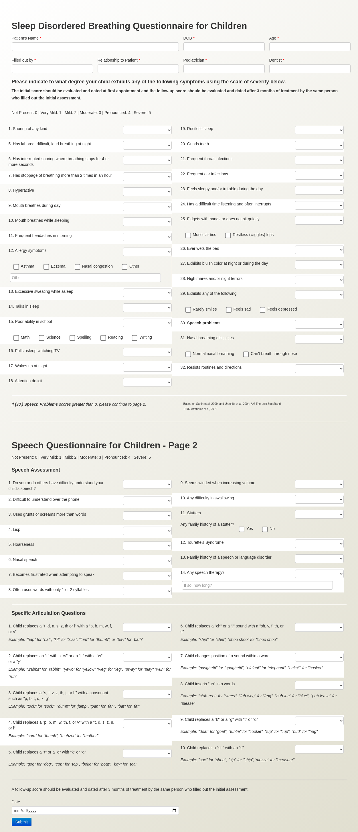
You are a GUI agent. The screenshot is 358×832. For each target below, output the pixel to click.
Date (16, 802)
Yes (246, 528)
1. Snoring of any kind (28, 128)
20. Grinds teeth (195, 144)
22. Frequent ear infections (204, 174)
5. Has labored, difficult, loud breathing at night (50, 144)
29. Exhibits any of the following (209, 293)
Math (22, 337)
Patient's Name (26, 38)
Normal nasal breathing (210, 353)
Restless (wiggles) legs (250, 235)
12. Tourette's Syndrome (202, 542)
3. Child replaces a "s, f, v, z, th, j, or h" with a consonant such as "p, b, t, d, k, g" (58, 695)
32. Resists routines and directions (211, 367)
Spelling (80, 337)
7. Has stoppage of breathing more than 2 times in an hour (60, 175)
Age (274, 38)
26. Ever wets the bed (200, 248)
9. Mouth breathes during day (35, 205)
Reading (112, 337)
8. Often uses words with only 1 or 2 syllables (49, 589)
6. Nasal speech (23, 559)
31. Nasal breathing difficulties (207, 337)
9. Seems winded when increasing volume (218, 482)
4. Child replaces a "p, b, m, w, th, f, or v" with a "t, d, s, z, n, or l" (61, 725)
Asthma (24, 266)
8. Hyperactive (21, 190)
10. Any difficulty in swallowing (207, 498)
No (269, 528)
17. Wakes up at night (28, 366)
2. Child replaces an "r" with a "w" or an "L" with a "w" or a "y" (55, 659)
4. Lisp (14, 529)
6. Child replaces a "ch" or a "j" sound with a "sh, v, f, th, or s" (232, 629)
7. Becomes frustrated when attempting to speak (51, 574)
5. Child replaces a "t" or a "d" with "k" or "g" (47, 752)
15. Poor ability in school (30, 321)
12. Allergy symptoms (28, 250)
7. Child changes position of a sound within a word (225, 656)
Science (50, 337)
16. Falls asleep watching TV (34, 350)
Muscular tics (201, 235)
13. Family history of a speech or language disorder (226, 557)
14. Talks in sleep (24, 306)
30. (201, 323)
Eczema (55, 266)
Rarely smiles (201, 309)
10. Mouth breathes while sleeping (39, 220)
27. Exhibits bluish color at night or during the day (224, 263)
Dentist (276, 60)
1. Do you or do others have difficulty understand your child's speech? (56, 485)
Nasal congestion (94, 266)
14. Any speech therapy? (203, 572)
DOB (189, 38)
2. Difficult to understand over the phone (44, 499)
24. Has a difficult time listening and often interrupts (226, 204)
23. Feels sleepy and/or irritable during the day (222, 189)
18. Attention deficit (25, 380)
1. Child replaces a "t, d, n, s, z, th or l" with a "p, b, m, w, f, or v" (60, 629)
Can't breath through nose (270, 353)
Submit (21, 822)
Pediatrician (195, 60)
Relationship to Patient (119, 60)
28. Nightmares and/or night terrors (212, 278)
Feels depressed (279, 309)
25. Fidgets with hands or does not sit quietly (220, 219)
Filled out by (24, 60)
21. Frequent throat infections (207, 158)
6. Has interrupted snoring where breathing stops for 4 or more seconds (59, 161)
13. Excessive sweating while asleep (41, 291)
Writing (142, 337)
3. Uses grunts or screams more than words (47, 514)
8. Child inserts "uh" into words (208, 684)
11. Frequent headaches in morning (40, 235)
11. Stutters (191, 513)
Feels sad (239, 309)
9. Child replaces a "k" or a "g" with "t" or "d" (219, 719)
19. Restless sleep (197, 128)
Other (131, 266)
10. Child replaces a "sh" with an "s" (212, 747)
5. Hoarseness (21, 544)
